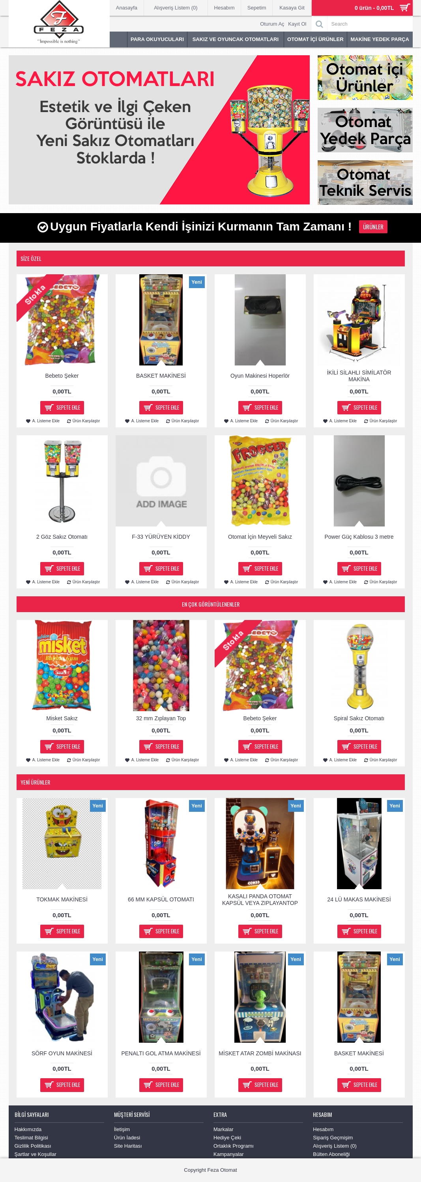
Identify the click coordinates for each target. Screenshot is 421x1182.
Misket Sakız (61, 718)
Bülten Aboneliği (331, 1154)
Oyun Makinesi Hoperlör (260, 376)
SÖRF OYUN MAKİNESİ (62, 1053)
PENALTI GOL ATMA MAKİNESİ (160, 1053)
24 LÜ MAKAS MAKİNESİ (359, 899)
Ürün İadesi (127, 1138)
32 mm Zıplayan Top (161, 718)
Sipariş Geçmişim (333, 1138)
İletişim (122, 1129)
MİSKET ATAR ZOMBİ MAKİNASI (260, 1053)
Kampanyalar (228, 1154)
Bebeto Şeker (62, 376)
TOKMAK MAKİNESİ (62, 899)
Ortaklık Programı (233, 1146)
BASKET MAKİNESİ (161, 376)
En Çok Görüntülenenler (211, 604)
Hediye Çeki (227, 1138)
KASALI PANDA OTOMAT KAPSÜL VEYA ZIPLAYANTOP (260, 899)
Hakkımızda (28, 1129)
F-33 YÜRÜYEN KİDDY (161, 537)
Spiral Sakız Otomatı (359, 718)
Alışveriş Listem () (335, 1146)
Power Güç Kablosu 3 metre (358, 537)
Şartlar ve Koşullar (35, 1154)
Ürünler (373, 226)
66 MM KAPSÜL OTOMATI (161, 899)
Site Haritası (128, 1146)
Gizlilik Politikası (33, 1146)
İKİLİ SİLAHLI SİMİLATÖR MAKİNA (359, 375)
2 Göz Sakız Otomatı (62, 537)
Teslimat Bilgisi (31, 1138)
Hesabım (323, 1129)
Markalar (223, 1129)
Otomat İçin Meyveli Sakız (260, 537)
